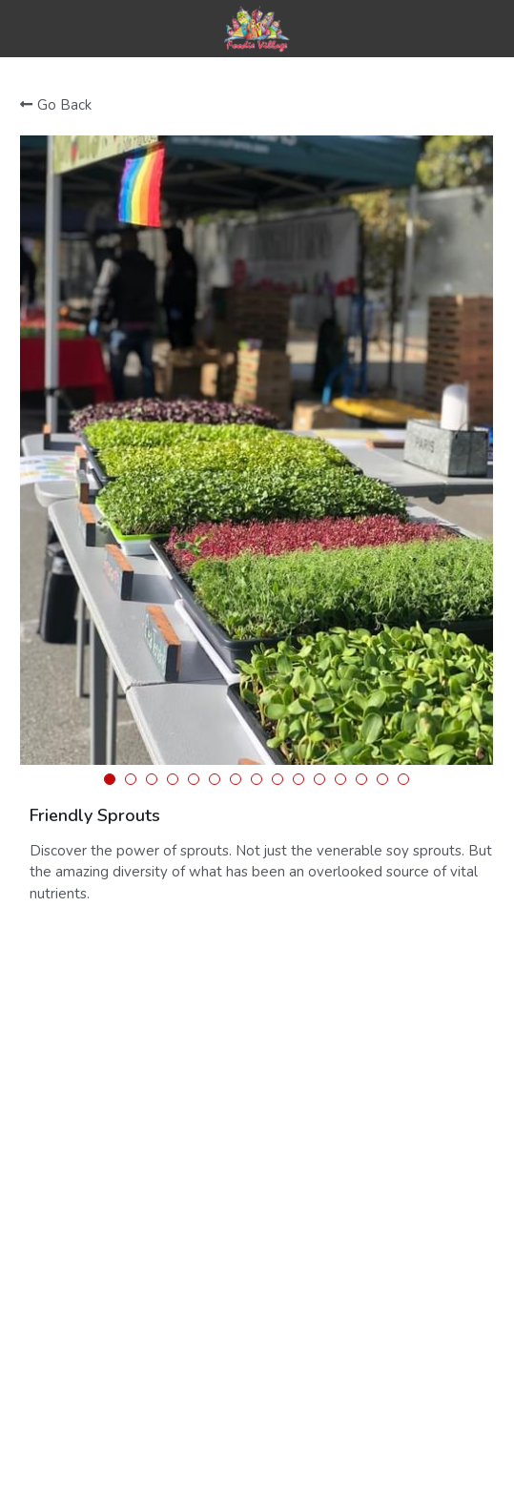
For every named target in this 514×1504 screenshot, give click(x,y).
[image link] (257, 27)
